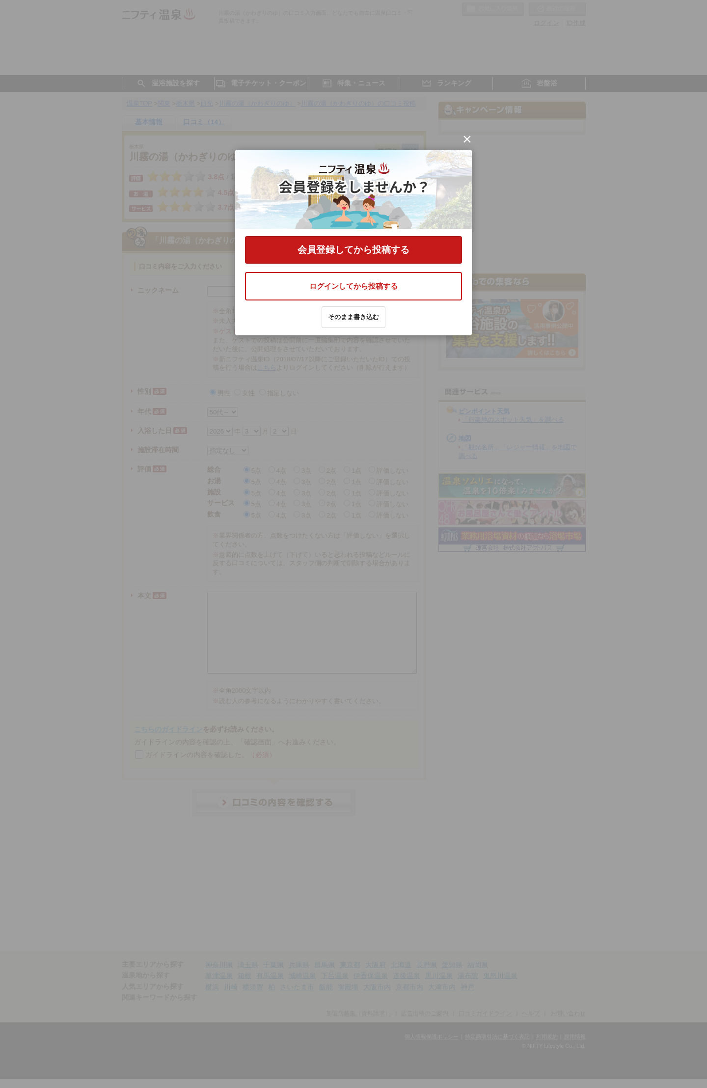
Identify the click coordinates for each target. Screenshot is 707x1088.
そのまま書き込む (353, 317)
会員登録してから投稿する (353, 250)
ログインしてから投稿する (353, 286)
